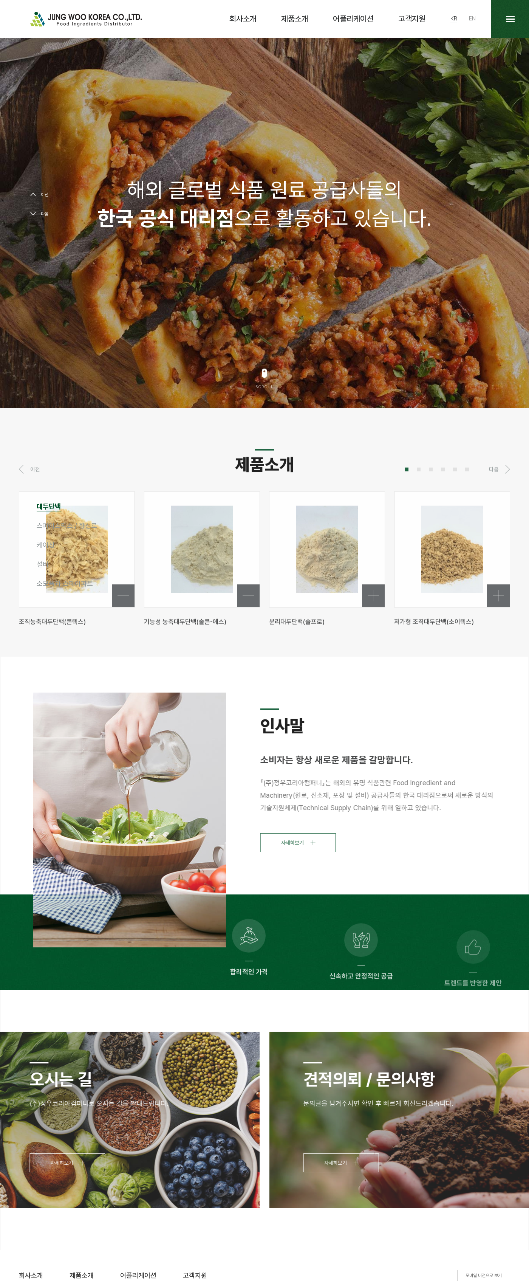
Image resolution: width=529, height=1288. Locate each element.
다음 (44, 214)
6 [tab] (467, 496)
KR (453, 18)
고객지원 (411, 18)
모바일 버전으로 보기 (484, 1275)
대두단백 (49, 506)
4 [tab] (443, 496)
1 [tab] (406, 496)
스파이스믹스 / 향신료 (67, 526)
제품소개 (294, 18)
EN (472, 18)
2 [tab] (419, 496)
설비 (43, 564)
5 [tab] (455, 496)
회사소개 (243, 18)
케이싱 (46, 545)
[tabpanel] (202, 585)
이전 (44, 194)
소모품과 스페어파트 (65, 583)
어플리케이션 (353, 18)
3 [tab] (431, 496)
